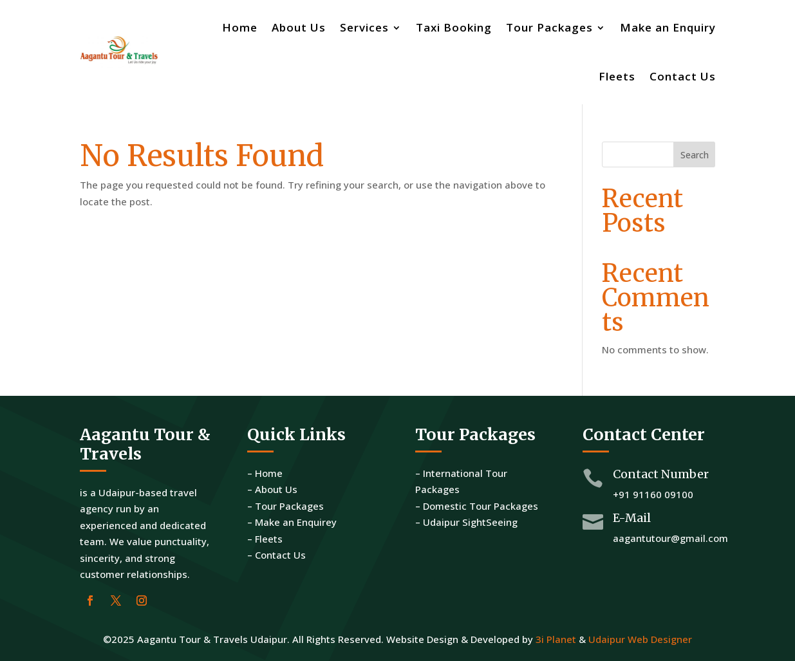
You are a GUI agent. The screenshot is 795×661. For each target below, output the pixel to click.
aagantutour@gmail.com (670, 538)
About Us (299, 27)
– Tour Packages (285, 505)
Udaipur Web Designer (640, 639)
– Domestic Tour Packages (476, 505)
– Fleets (265, 538)
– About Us (272, 489)
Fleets (617, 76)
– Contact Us (276, 554)
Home (239, 27)
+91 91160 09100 (653, 494)
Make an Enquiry (668, 27)
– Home (265, 473)
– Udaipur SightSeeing (466, 522)
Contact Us (683, 76)
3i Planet (556, 639)
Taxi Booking (454, 27)
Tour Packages (549, 27)
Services (364, 27)
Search (694, 155)
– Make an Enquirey (292, 522)
